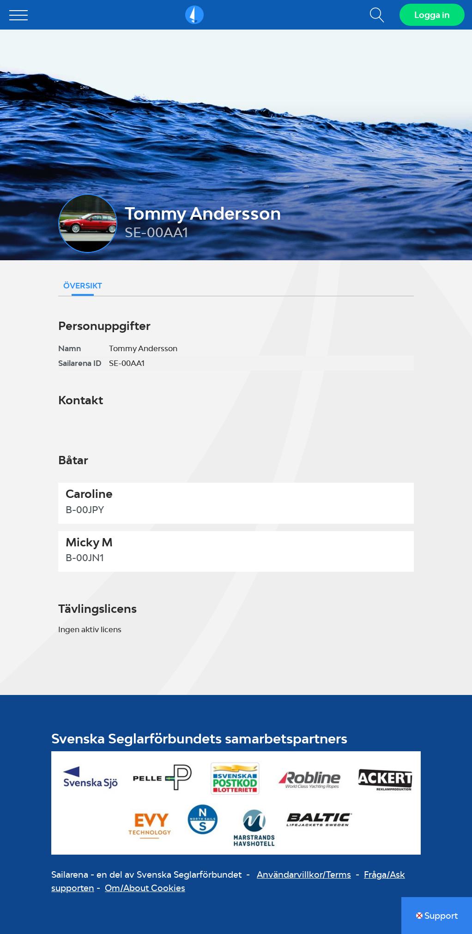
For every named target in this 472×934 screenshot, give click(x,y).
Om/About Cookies (145, 888)
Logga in (432, 15)
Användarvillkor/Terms (304, 874)
